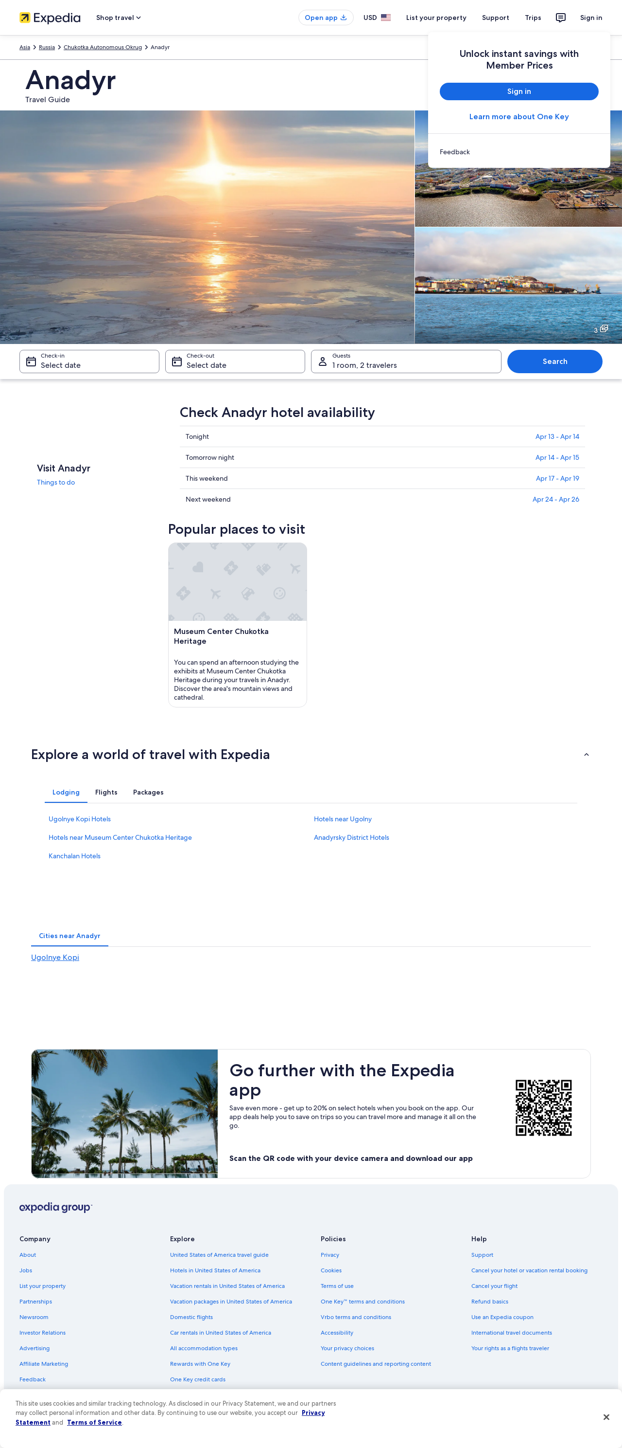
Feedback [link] (32, 1379)
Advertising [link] (34, 1348)
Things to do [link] (56, 482)
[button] (311, 754)
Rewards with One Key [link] (200, 1364)
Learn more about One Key (519, 116)
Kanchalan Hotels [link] (75, 855)
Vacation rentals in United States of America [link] (227, 1286)
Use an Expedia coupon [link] (502, 1317)
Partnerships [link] (35, 1301)
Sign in (591, 17)
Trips (533, 17)
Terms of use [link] (337, 1286)
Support (495, 17)
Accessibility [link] (337, 1333)
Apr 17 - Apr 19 (557, 478)
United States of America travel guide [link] (219, 1255)
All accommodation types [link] (204, 1348)
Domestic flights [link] (191, 1317)
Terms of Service (94, 1422)
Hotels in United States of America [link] (215, 1270)
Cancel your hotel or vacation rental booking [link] (529, 1270)
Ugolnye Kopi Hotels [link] (80, 818)
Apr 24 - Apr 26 (556, 499)
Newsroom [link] (34, 1317)
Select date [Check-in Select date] (61, 365)
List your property (436, 17)
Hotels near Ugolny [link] (343, 818)
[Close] (606, 1417)
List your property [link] (42, 1286)
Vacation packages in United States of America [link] (231, 1301)
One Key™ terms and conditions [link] (363, 1301)
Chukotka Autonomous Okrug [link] (103, 47)
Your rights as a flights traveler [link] (510, 1348)
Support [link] (482, 1255)
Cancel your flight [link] (494, 1286)
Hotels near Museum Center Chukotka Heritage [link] (120, 837)
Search (555, 361)
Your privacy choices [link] (347, 1348)
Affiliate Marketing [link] (43, 1364)
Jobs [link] (25, 1270)
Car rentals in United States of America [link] (220, 1333)
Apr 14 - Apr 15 (557, 457)
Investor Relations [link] (42, 1333)
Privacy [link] (330, 1255)
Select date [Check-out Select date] (206, 365)
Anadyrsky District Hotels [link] (351, 837)
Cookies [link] (331, 1270)
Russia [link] (47, 47)
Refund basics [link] (489, 1301)
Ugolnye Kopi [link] (55, 957)
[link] (519, 152)
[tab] (66, 792)
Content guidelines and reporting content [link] (376, 1364)
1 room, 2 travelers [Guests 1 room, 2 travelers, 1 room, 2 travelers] (364, 365)
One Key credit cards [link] (197, 1379)
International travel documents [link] (511, 1333)
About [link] (27, 1255)
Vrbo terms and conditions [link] (356, 1317)
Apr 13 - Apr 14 (557, 436)
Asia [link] (24, 47)
